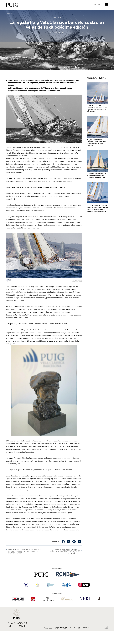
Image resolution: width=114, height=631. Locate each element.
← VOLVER (9, 13)
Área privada (61, 628)
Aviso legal (48, 628)
